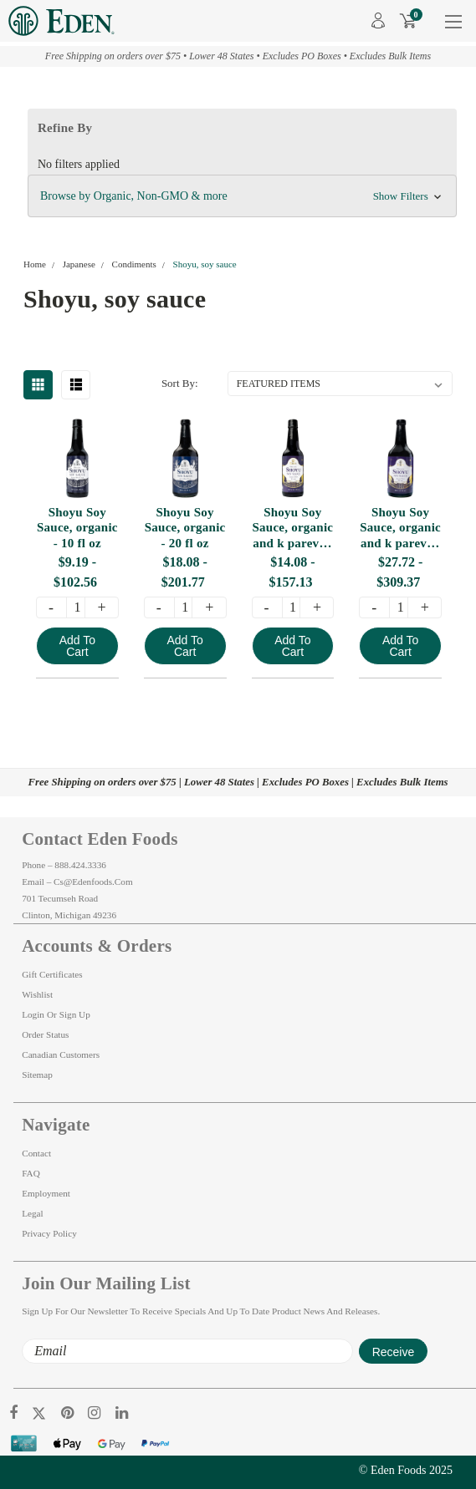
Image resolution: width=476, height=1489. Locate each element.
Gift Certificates (52, 974)
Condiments (134, 264)
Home (34, 264)
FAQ (31, 1173)
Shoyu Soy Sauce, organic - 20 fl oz (186, 528)
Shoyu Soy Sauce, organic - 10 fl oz (78, 528)
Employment (46, 1193)
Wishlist (37, 994)
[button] (242, 196)
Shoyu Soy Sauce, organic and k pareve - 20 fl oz (401, 528)
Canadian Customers (61, 1054)
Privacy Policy (49, 1233)
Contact (36, 1153)
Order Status (45, 1034)
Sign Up (74, 1014)
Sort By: (179, 383)
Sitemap (37, 1075)
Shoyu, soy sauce (205, 264)
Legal (32, 1213)
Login (33, 1014)
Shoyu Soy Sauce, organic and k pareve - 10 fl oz (293, 528)
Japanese (79, 264)
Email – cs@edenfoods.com (77, 882)
